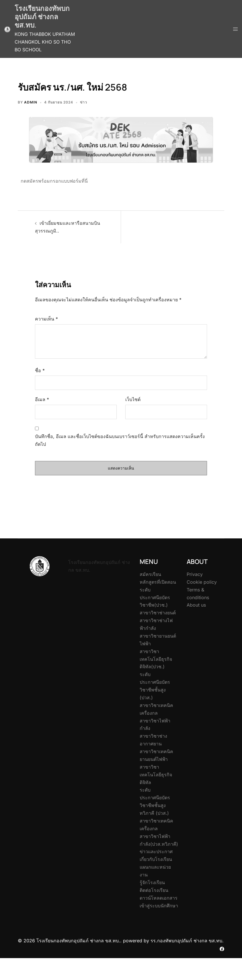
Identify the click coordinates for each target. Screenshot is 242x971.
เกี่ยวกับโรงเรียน (156, 859)
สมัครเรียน (150, 574)
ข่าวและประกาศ (156, 851)
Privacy (195, 574)
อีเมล (42, 399)
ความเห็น (46, 319)
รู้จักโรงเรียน (152, 882)
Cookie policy (202, 582)
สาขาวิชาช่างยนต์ (158, 613)
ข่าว (83, 102)
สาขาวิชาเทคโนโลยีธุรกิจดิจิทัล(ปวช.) (156, 659)
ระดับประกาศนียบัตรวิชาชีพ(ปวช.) (155, 597)
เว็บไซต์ (132, 399)
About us (196, 605)
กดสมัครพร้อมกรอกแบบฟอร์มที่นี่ (54, 181)
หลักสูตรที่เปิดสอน (158, 582)
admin (30, 102)
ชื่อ (40, 370)
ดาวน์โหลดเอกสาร (158, 898)
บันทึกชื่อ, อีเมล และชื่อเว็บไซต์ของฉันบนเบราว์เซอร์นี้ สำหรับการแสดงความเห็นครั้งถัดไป (120, 440)
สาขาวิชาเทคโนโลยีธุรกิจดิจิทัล (156, 774)
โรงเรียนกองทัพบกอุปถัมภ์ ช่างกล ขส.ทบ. (42, 16)
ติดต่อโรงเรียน (154, 890)
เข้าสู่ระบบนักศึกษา (159, 906)
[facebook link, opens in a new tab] (222, 948)
